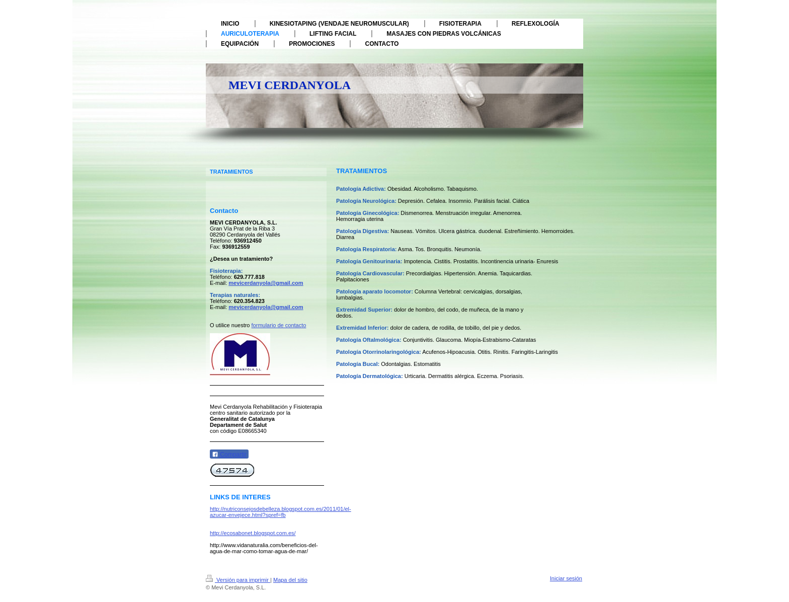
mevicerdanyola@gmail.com (265, 283)
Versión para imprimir (238, 580)
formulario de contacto (279, 325)
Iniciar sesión (566, 578)
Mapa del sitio (290, 580)
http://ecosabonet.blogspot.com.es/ (253, 533)
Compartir (229, 454)
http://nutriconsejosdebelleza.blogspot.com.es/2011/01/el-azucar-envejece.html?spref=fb (280, 512)
